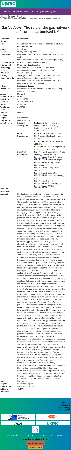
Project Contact (40, 152)
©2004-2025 (65, 410)
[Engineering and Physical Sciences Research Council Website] (52, 416)
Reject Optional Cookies (35, 443)
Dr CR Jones (39, 141)
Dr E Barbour (39, 133)
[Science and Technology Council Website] (18, 416)
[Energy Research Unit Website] (18, 424)
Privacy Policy (64, 407)
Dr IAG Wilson (40, 146)
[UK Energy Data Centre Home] (8, 4)
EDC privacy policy (35, 447)
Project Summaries (21, 11)
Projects (11, 16)
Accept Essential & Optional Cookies (35, 439)
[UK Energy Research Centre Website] (53, 424)
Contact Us (65, 402)
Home (3, 16)
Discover (6, 11)
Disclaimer (65, 405)
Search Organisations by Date (44, 11)
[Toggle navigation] (67, 4)
